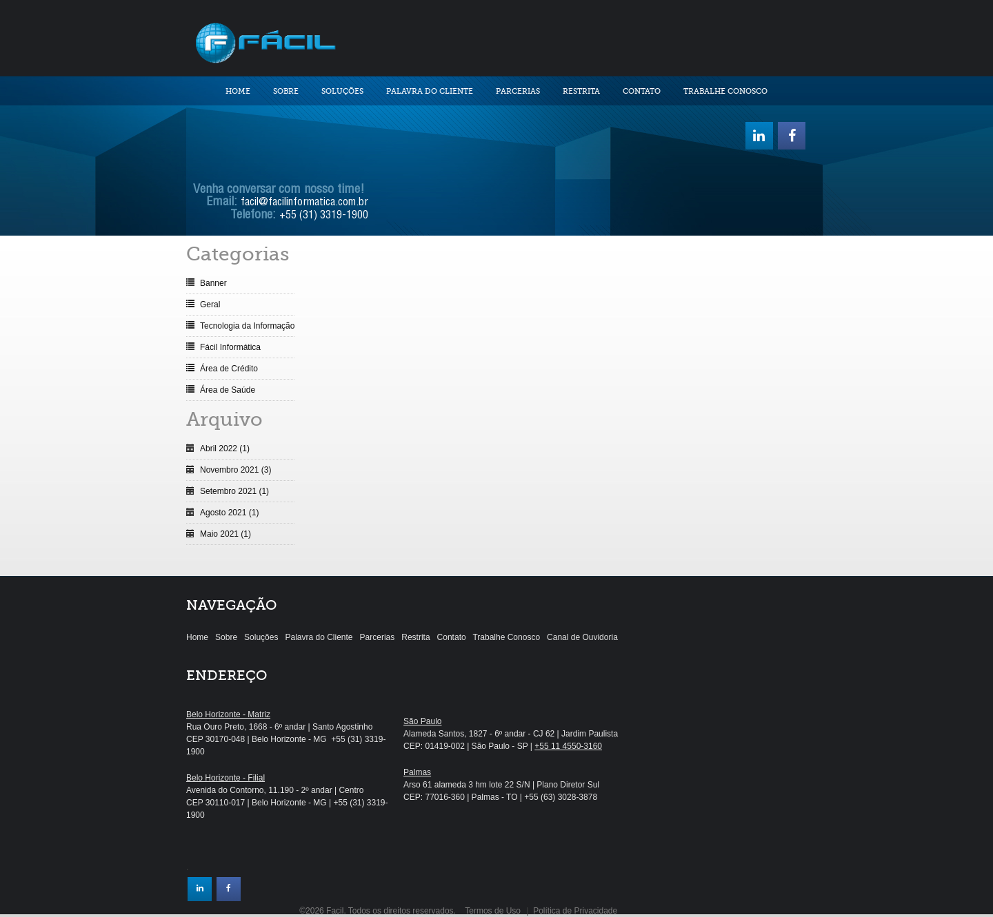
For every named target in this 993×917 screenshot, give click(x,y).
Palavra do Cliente (429, 91)
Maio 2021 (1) (225, 534)
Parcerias (518, 91)
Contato (642, 91)
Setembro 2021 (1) (234, 491)
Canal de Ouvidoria (582, 637)
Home (237, 91)
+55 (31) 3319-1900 (323, 216)
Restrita (581, 91)
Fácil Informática (230, 347)
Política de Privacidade (575, 911)
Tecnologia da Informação (247, 326)
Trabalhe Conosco (725, 91)
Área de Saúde (227, 390)
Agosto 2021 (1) (229, 512)
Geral (210, 304)
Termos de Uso (493, 911)
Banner (213, 283)
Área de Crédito (229, 368)
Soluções (342, 91)
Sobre (286, 91)
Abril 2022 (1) (225, 448)
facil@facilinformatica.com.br (304, 203)
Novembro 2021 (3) (235, 470)
